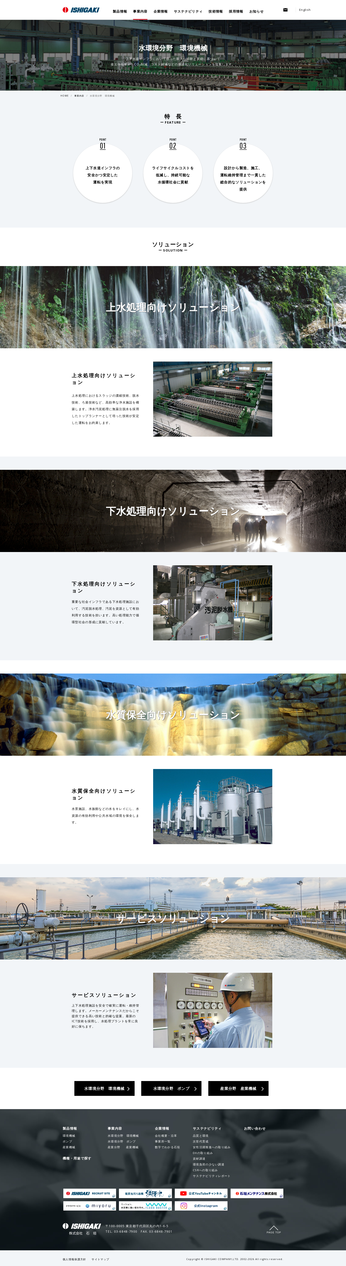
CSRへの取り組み (205, 1170)
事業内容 (140, 11)
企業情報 (161, 11)
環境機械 (123, 1135)
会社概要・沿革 (166, 1136)
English (305, 10)
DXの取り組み (203, 1153)
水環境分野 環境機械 (102, 95)
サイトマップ (100, 1259)
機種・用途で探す (77, 1158)
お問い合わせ (255, 1128)
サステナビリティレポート (212, 1176)
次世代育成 (201, 1141)
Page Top (274, 1232)
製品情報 (120, 11)
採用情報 (236, 11)
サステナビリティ (188, 11)
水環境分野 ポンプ (171, 1088)
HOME (64, 95)
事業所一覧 (163, 1141)
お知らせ (256, 11)
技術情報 (216, 11)
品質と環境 (201, 1136)
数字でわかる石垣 (167, 1147)
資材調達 (199, 1159)
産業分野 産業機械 (238, 1088)
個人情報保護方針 (74, 1259)
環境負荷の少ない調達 (208, 1164)
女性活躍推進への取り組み (212, 1147)
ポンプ (122, 1141)
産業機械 (123, 1147)
